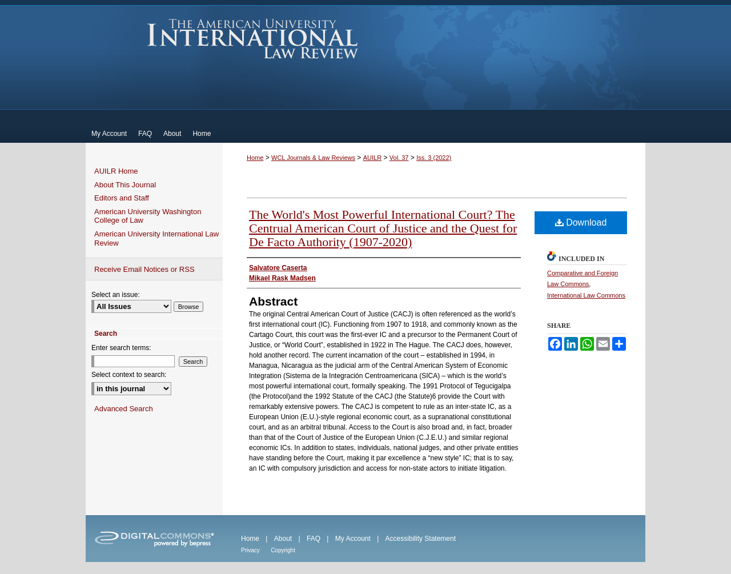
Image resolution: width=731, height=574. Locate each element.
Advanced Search (123, 408)
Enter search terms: (121, 348)
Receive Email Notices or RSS (144, 269)
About (283, 539)
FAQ (313, 539)
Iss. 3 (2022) (433, 157)
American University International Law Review (253, 38)
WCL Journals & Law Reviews (313, 157)
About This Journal (125, 184)
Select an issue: (115, 295)
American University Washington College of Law (147, 216)
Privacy (250, 550)
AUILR (372, 157)
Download (581, 222)
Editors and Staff (121, 198)
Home (255, 157)
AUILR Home (116, 171)
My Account (353, 539)
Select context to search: (128, 375)
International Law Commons (586, 295)
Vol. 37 (399, 157)
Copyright (283, 550)
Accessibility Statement (420, 539)
